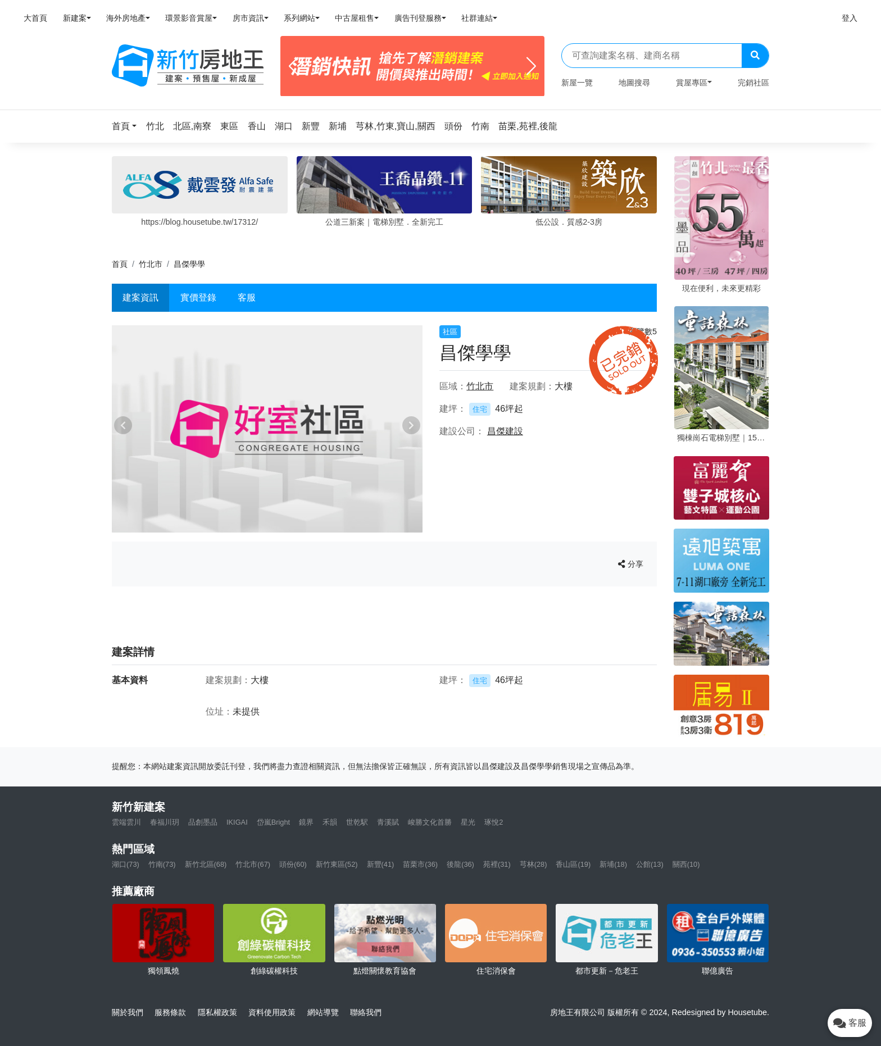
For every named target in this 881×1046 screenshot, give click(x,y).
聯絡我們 (366, 1012)
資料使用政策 (272, 1012)
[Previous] (293, 66)
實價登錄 (198, 297)
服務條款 (170, 1012)
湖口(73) (125, 864)
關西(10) (686, 864)
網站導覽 (323, 1012)
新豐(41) (380, 864)
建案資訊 (140, 297)
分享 (630, 564)
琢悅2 (493, 822)
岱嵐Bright (273, 822)
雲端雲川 (126, 822)
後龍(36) (460, 864)
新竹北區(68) (206, 864)
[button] (127, 126)
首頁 (120, 264)
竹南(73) (162, 864)
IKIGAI (237, 822)
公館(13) (650, 864)
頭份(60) (293, 864)
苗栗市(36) (420, 864)
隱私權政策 (217, 1012)
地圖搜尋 (634, 82)
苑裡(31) (497, 864)
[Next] (531, 66)
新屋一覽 (577, 82)
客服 (247, 297)
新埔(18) (613, 864)
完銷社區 (753, 82)
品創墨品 (202, 822)
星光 (468, 822)
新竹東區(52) (337, 864)
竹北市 (150, 264)
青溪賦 (388, 822)
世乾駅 (357, 822)
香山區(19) (573, 864)
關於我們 (127, 1012)
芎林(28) (533, 864)
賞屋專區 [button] (691, 82)
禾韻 (330, 822)
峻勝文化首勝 (430, 822)
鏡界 (306, 822)
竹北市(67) (252, 864)
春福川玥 (164, 822)
